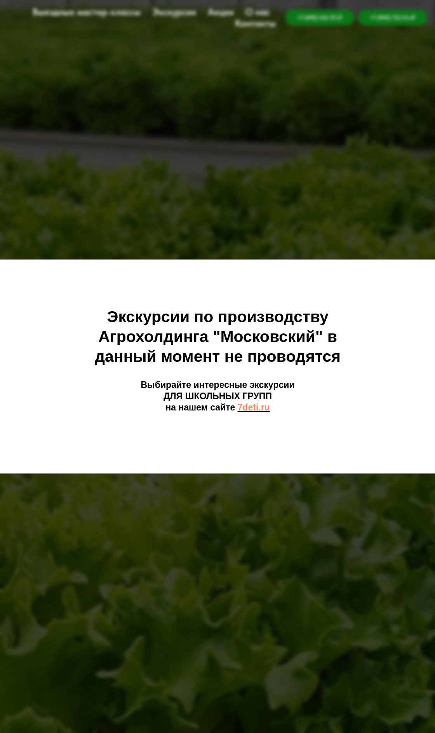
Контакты (255, 23)
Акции (221, 12)
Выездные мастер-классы (87, 12)
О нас (257, 12)
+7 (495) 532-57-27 (320, 17)
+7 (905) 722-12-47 (393, 17)
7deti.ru (254, 407)
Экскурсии (174, 12)
